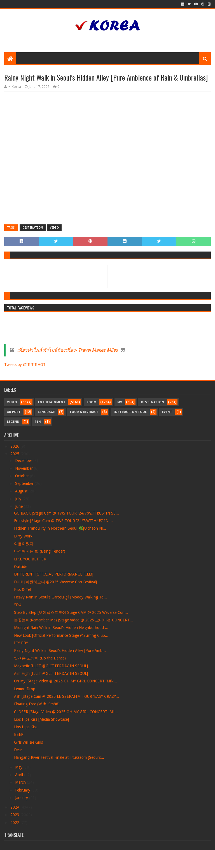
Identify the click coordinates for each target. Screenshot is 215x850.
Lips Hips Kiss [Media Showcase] (41, 719)
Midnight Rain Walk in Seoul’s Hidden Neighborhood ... (61, 627)
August (22, 491)
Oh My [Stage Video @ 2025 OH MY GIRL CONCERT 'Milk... (65, 681)
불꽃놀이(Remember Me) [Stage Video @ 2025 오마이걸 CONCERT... (73, 620)
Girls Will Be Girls (28, 742)
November (24, 468)
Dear (18, 750)
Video (54, 227)
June (19, 506)
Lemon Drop (24, 689)
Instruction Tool (130, 412)
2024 (15, 807)
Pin (38, 422)
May (19, 767)
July (18, 499)
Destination (32, 227)
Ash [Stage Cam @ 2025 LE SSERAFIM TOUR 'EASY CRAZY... (66, 696)
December (24, 460)
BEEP (19, 734)
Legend (13, 422)
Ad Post (14, 412)
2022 (15, 822)
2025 (15, 454)
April (19, 774)
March (21, 782)
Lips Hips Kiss (25, 727)
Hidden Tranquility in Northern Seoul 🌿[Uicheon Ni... (60, 528)
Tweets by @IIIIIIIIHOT (25, 364)
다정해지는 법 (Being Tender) (39, 551)
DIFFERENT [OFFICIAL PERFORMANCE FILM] (53, 574)
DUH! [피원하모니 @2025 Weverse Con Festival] (55, 582)
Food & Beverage (84, 412)
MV (119, 402)
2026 (15, 446)
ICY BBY (21, 643)
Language (46, 412)
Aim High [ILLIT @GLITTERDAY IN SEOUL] (51, 673)
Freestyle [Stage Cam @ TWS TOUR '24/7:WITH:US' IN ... (63, 520)
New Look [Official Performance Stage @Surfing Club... (61, 635)
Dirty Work (23, 536)
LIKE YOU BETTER (30, 559)
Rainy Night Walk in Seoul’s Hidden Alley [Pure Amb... (60, 650)
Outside (20, 566)
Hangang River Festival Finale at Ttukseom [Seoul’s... (59, 757)
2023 (15, 815)
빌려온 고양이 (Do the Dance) (40, 658)
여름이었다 (24, 543)
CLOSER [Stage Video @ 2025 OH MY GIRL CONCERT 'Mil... (66, 712)
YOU (17, 604)
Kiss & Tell (23, 589)
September (25, 483)
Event (167, 412)
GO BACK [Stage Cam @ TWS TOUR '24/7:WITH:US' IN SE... (66, 513)
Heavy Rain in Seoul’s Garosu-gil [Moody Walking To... (60, 597)
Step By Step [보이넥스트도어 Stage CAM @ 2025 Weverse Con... (71, 612)
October (22, 476)
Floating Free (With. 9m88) (37, 704)
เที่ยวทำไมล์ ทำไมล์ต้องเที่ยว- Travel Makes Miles (67, 350)
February (23, 790)
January (22, 797)
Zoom (91, 402)
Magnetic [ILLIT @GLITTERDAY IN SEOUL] (51, 666)
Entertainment (52, 402)
